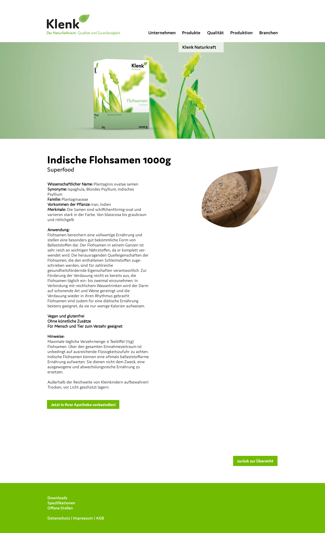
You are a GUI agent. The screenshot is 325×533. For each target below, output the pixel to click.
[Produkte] (191, 33)
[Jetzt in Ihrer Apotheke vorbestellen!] (83, 404)
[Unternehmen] (162, 33)
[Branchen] (268, 33)
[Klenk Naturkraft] (201, 47)
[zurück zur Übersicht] (255, 461)
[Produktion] (241, 33)
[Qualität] (215, 33)
